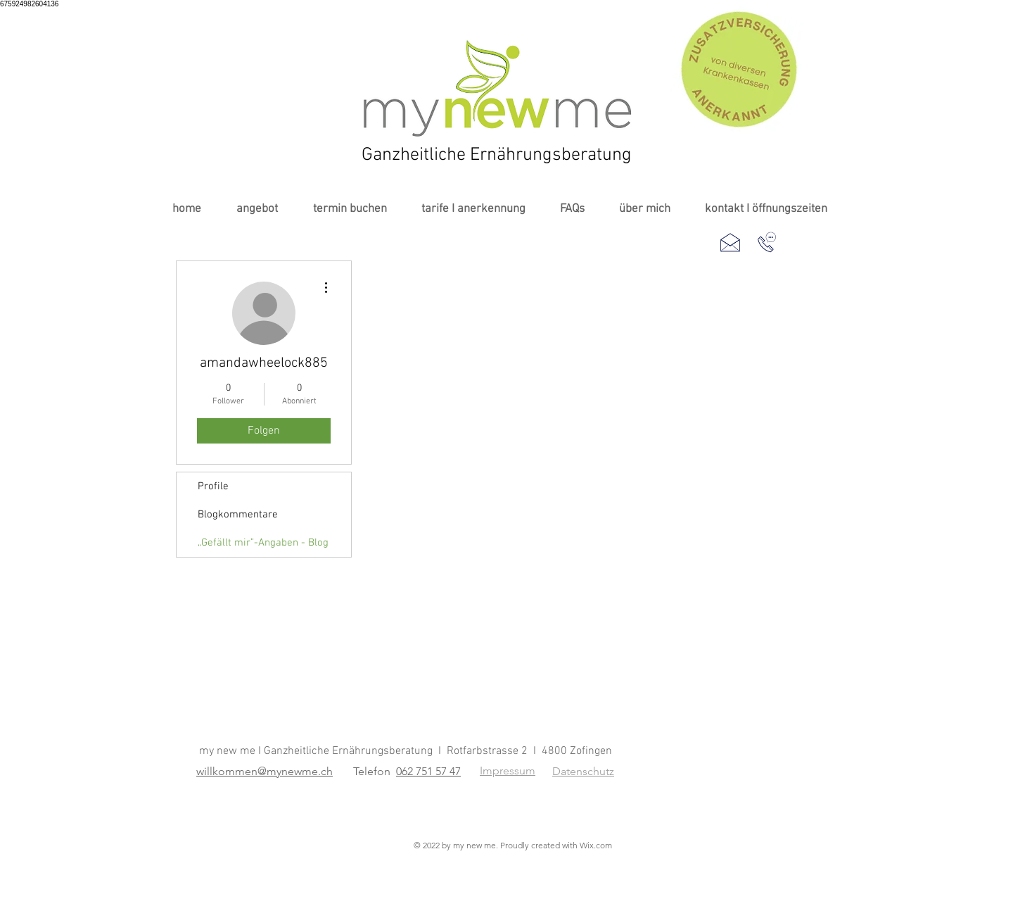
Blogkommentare (238, 514)
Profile (213, 486)
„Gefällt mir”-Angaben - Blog (263, 542)
